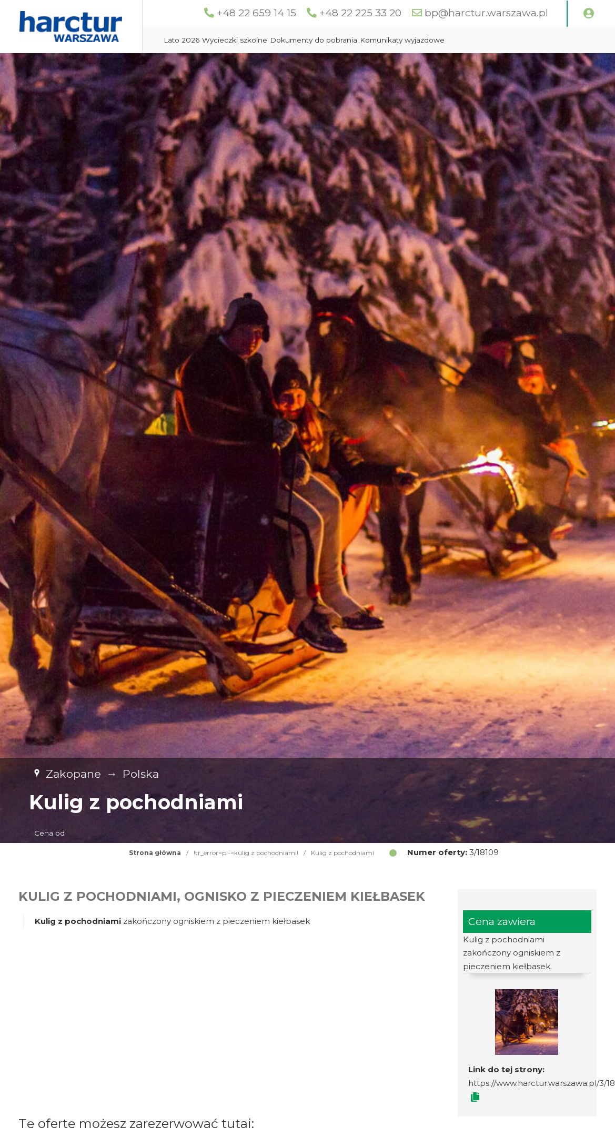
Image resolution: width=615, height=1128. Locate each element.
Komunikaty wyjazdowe (449, 66)
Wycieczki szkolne (282, 66)
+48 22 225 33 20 (378, 13)
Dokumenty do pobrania (361, 66)
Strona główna (155, 879)
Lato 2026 (229, 66)
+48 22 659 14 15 (274, 13)
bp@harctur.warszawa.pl (504, 13)
